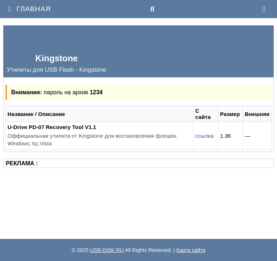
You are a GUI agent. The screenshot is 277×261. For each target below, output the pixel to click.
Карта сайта (190, 250)
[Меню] (264, 9)
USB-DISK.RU (107, 250)
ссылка (204, 136)
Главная (28, 9)
